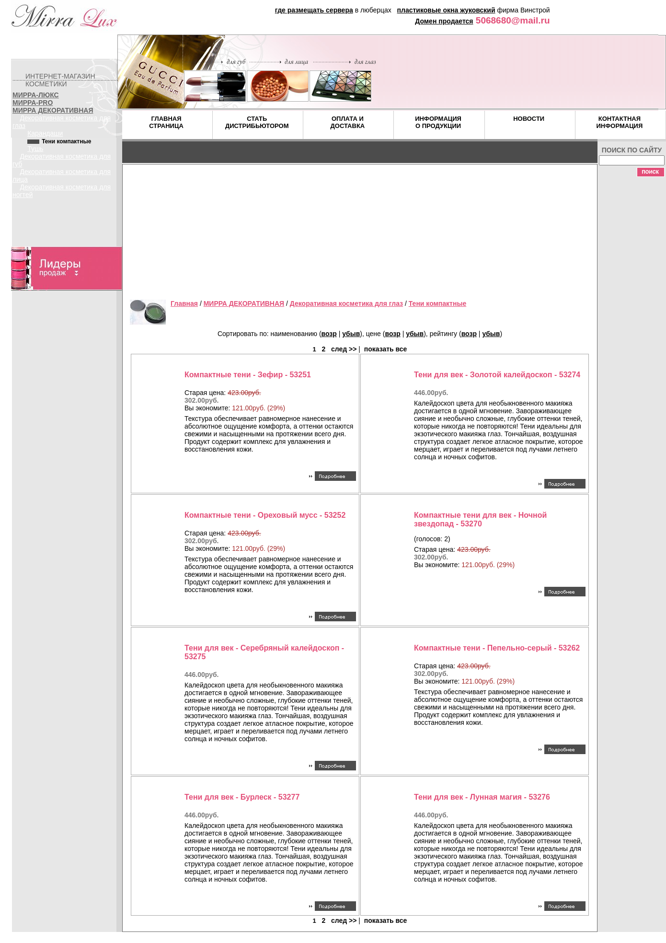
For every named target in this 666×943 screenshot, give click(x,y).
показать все (385, 349)
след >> (343, 349)
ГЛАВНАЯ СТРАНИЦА (166, 122)
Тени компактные (437, 303)
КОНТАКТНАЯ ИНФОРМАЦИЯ (619, 122)
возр (329, 334)
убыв (351, 334)
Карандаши (45, 133)
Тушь (35, 148)
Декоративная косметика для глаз (346, 303)
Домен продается (444, 21)
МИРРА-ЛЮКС (35, 95)
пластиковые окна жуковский (446, 10)
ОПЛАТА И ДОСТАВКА (348, 122)
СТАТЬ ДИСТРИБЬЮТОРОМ (257, 122)
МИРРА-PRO (32, 102)
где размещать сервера (314, 10)
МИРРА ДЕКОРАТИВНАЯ (52, 110)
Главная (184, 303)
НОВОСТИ (528, 118)
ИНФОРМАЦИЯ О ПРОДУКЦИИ (438, 122)
